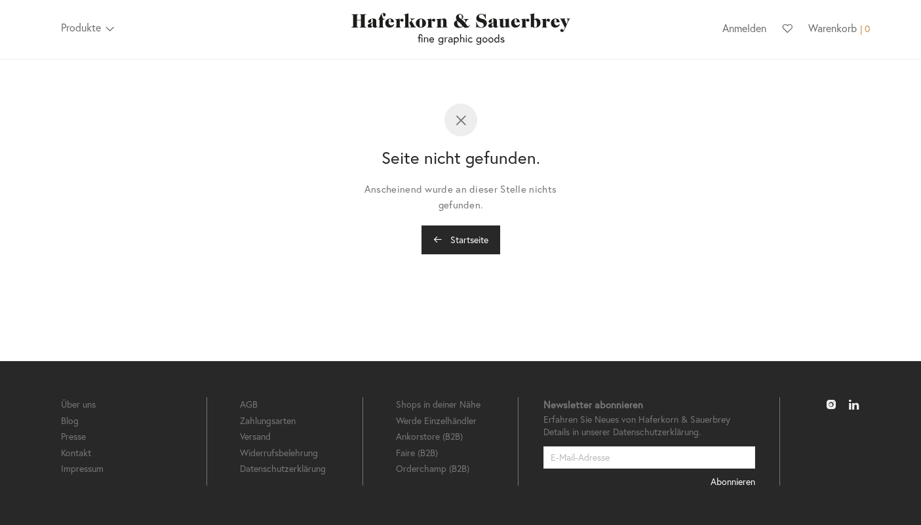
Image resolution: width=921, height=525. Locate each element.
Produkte (81, 27)
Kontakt (76, 452)
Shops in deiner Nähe (438, 404)
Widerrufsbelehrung (279, 452)
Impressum (82, 468)
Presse (73, 436)
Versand (255, 436)
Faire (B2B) (417, 452)
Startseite (460, 239)
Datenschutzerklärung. (657, 431)
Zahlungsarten (268, 420)
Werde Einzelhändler (436, 420)
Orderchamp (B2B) (432, 468)
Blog (70, 420)
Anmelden (744, 28)
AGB (249, 404)
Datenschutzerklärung (283, 468)
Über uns (78, 404)
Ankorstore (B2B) (429, 436)
